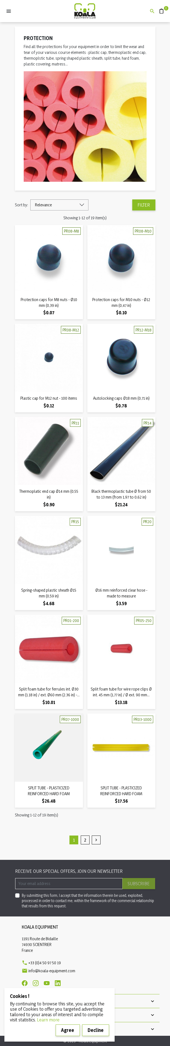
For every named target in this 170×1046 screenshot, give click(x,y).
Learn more (48, 1020)
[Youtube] (47, 983)
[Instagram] (36, 983)
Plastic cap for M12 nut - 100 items (48, 398)
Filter (143, 205)
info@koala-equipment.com (51, 970)
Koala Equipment (40, 927)
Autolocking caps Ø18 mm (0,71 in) (121, 398)
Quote (159, 8)
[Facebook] (25, 983)
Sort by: (21, 204)
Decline (96, 1030)
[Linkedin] (58, 983)
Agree (67, 1030)
